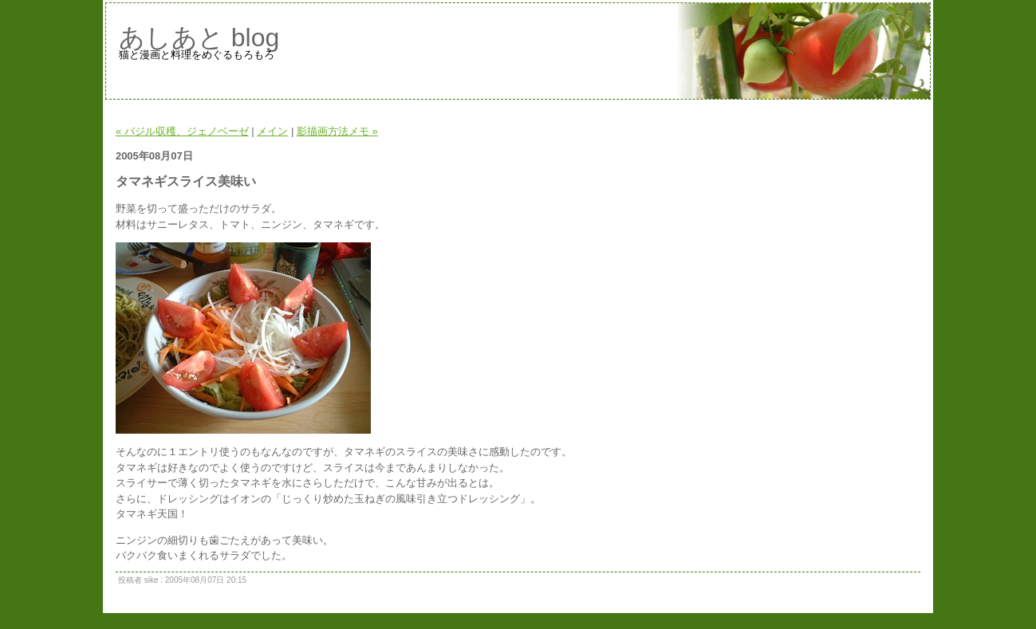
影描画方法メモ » (337, 131)
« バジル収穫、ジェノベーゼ (182, 131)
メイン (272, 131)
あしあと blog (199, 37)
